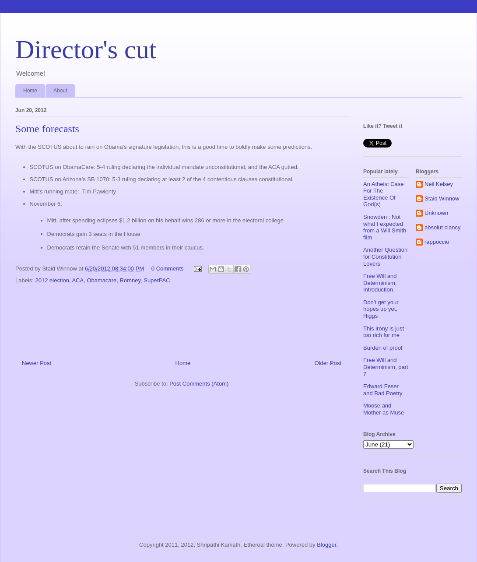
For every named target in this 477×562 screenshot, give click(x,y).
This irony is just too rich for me (383, 332)
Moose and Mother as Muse (383, 409)
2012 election (52, 280)
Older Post (328, 363)
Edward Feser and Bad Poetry (383, 390)
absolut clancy (442, 227)
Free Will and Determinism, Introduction (380, 283)
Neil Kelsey (438, 184)
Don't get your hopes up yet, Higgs (381, 309)
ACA (78, 280)
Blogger (326, 544)
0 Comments (167, 268)
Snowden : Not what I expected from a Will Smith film (384, 227)
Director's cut (85, 49)
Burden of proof (383, 347)
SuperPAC (157, 280)
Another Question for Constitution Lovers (385, 256)
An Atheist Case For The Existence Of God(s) (383, 194)
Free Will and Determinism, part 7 (385, 367)
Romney (130, 280)
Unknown (436, 213)
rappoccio (436, 242)
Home (30, 91)
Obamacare (101, 280)
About (60, 91)
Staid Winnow (441, 198)
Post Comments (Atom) (198, 383)
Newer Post (36, 363)
